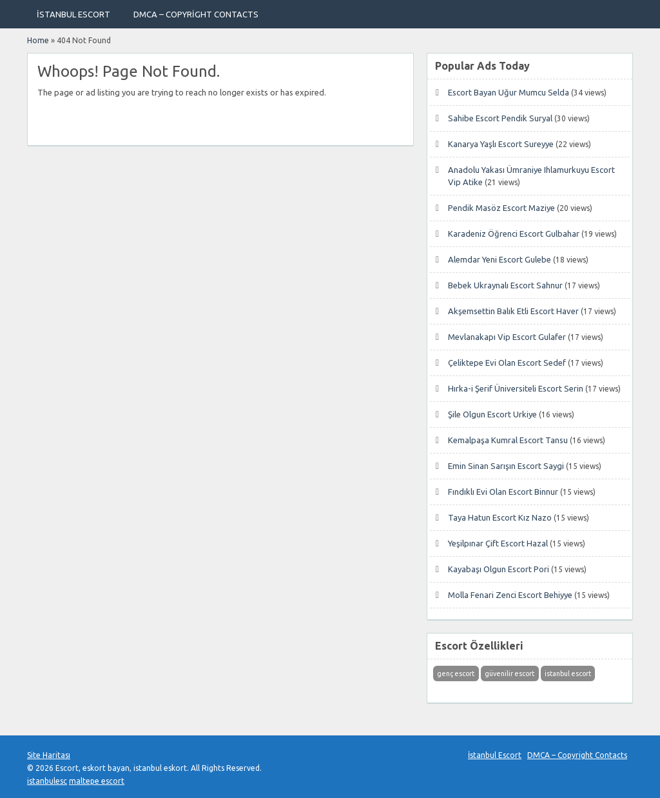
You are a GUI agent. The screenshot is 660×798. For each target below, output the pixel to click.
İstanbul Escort (73, 14)
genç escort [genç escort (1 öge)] (455, 673)
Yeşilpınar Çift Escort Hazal (498, 543)
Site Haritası (48, 755)
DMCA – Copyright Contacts (195, 14)
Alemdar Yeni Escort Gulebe (499, 259)
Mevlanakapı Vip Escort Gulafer (507, 336)
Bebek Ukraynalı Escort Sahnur (505, 285)
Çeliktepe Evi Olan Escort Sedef (507, 362)
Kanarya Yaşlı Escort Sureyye (501, 143)
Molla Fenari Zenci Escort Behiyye (510, 594)
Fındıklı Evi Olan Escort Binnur (503, 491)
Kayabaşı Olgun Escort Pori (498, 569)
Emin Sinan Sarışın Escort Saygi (506, 465)
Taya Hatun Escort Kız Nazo (500, 517)
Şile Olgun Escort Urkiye (492, 414)
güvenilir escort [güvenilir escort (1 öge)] (509, 673)
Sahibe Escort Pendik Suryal (500, 118)
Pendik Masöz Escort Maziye (501, 207)
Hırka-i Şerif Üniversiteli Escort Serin (515, 388)
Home (38, 40)
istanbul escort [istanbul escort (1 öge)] (568, 673)
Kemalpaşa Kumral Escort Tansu (508, 439)
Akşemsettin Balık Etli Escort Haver (513, 310)
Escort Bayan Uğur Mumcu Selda (508, 92)
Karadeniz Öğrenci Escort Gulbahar (513, 233)
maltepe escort (96, 781)
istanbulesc (47, 781)
